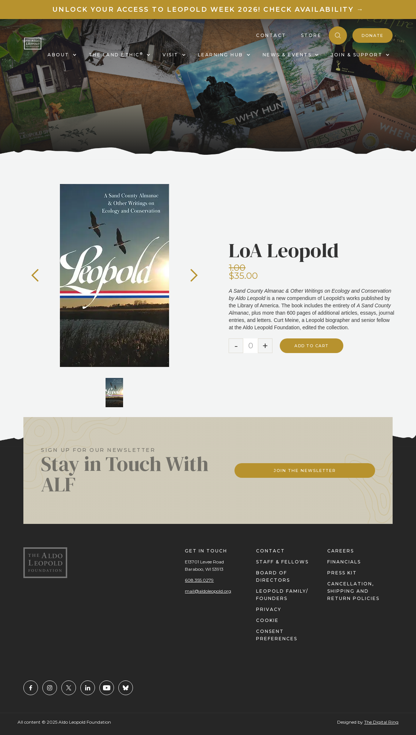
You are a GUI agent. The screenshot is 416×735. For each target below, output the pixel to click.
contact (270, 551)
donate (372, 35)
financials (344, 562)
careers (340, 551)
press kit (342, 572)
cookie (267, 620)
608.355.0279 (199, 580)
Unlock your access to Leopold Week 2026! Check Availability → (208, 9)
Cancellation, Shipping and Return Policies (353, 591)
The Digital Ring (381, 722)
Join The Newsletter (305, 470)
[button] (35, 275)
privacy (268, 609)
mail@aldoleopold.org (208, 591)
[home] (32, 43)
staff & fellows (282, 562)
